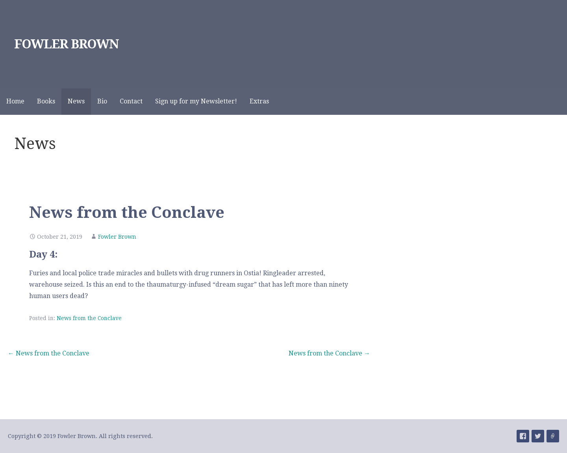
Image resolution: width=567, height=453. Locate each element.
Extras (259, 101)
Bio (102, 101)
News (76, 101)
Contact (131, 101)
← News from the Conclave (48, 353)
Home (15, 101)
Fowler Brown (117, 237)
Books (46, 101)
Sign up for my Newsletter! (196, 101)
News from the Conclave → (329, 353)
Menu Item (523, 436)
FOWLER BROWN (66, 44)
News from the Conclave (89, 318)
